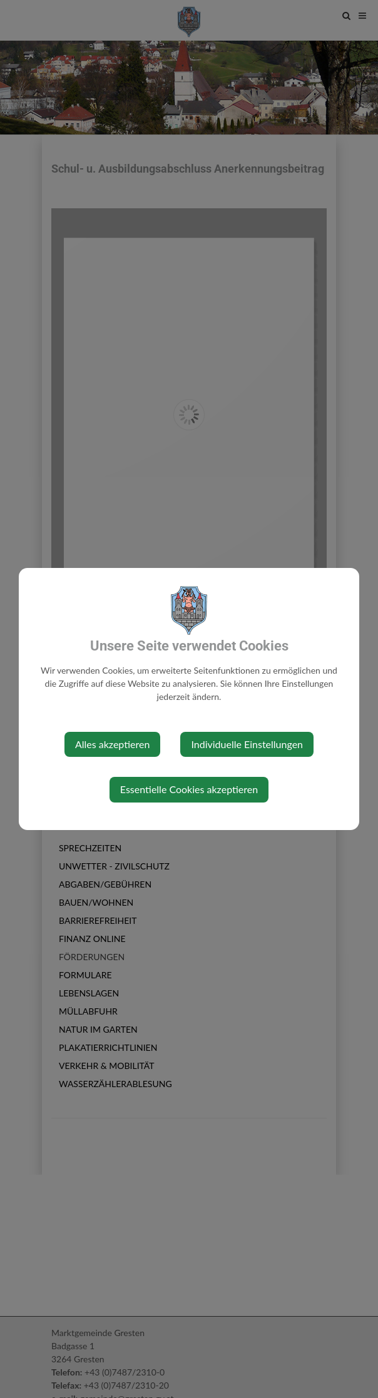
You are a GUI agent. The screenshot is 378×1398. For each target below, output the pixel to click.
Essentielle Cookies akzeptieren (189, 789)
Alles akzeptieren (112, 744)
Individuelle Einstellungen (247, 744)
